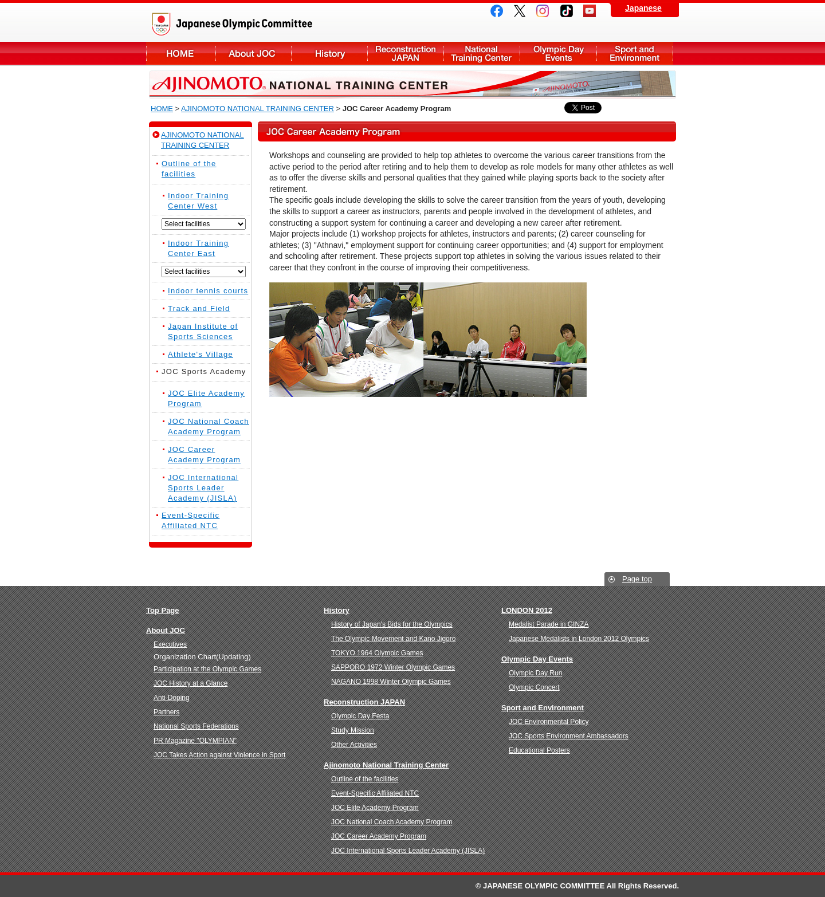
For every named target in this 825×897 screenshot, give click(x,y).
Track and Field (199, 308)
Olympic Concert (534, 687)
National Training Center (481, 54)
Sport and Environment (634, 54)
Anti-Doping (172, 698)
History (329, 54)
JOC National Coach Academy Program (391, 822)
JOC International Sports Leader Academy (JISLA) (203, 487)
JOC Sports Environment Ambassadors (568, 736)
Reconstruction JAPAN (405, 54)
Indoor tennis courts (208, 290)
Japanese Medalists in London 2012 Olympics (579, 639)
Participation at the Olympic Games (207, 669)
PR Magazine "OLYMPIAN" (195, 741)
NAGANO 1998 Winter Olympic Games (391, 682)
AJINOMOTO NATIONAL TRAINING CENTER (257, 108)
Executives (170, 644)
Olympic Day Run (535, 673)
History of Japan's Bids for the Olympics (392, 624)
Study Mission (352, 730)
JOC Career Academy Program (378, 836)
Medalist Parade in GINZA (548, 624)
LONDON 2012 (526, 610)
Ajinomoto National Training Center (386, 765)
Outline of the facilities (364, 779)
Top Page (162, 610)
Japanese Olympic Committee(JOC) (263, 24)
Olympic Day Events (558, 54)
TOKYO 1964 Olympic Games (377, 653)
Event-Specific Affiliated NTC (375, 793)
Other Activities (354, 745)
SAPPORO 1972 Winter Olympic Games (393, 667)
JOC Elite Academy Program (375, 808)
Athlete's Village (200, 354)
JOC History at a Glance (190, 683)
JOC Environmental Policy (548, 722)
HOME (162, 108)
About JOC (180, 54)
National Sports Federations (196, 726)
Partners (166, 712)
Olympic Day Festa (360, 716)
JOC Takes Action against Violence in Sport (219, 755)
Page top (637, 579)
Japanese (643, 8)
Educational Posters (539, 750)
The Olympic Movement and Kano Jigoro (393, 639)
